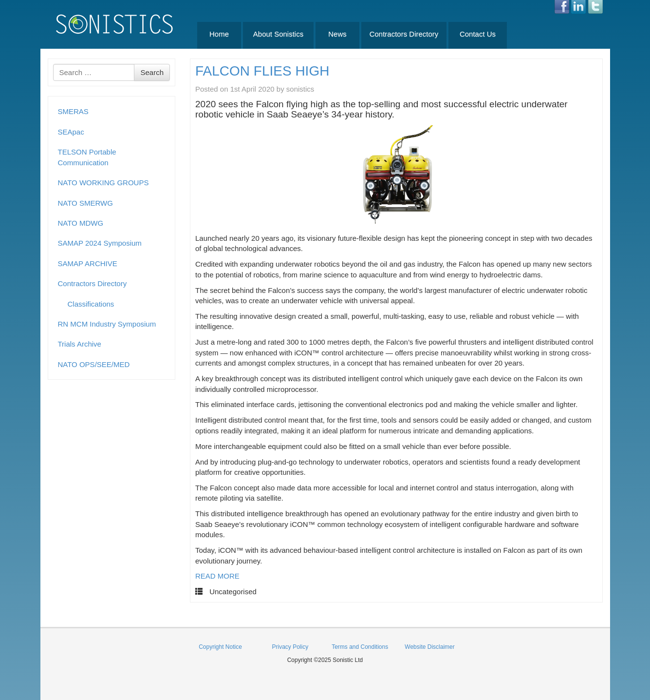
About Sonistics (278, 34)
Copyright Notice (220, 646)
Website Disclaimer (429, 646)
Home (219, 34)
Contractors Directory (404, 34)
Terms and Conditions (360, 646)
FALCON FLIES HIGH (262, 70)
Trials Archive (79, 344)
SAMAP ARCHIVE (87, 263)
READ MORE (217, 576)
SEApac (71, 132)
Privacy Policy (290, 646)
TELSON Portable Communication (87, 157)
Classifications (91, 304)
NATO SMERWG (85, 203)
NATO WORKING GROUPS (103, 182)
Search (152, 72)
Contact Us (478, 34)
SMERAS (73, 111)
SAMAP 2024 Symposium (100, 243)
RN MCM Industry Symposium (107, 324)
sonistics (300, 89)
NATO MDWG (81, 223)
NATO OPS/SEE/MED (94, 364)
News (337, 34)
